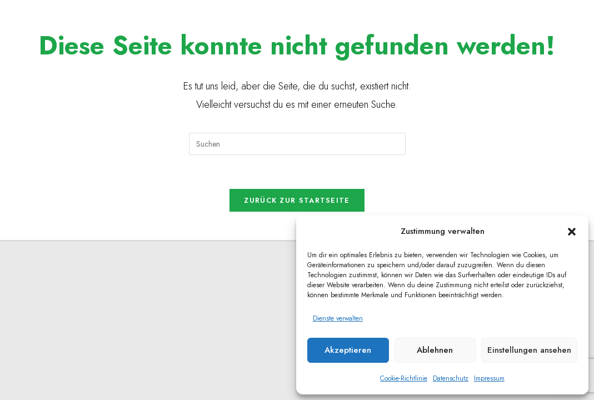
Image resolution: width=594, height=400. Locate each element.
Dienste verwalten (338, 318)
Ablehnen (435, 350)
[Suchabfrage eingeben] (297, 144)
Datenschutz (450, 378)
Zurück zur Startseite (297, 200)
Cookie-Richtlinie (403, 378)
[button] (571, 231)
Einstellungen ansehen (529, 350)
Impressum (489, 378)
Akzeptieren (348, 350)
